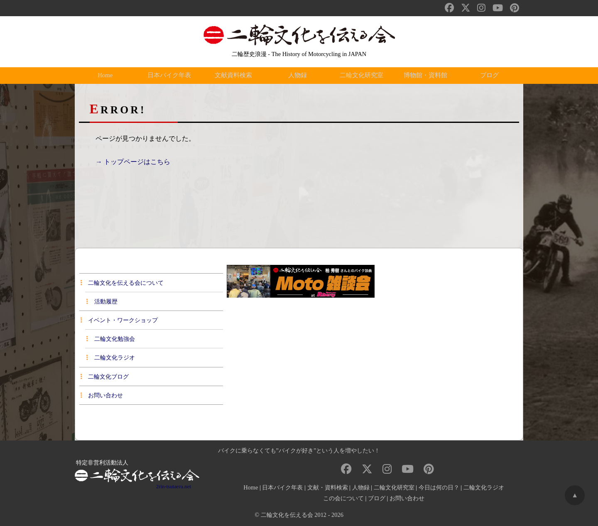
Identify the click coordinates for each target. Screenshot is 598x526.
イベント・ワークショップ (119, 320)
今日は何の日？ (439, 487)
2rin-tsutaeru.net (173, 486)
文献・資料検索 (327, 487)
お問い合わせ (102, 395)
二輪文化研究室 (363, 75)
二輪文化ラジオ (110, 357)
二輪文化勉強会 (110, 338)
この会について (343, 498)
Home (107, 75)
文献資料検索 (235, 75)
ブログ (491, 75)
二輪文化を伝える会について (122, 282)
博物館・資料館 (427, 75)
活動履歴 (101, 301)
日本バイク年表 (170, 75)
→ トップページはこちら (133, 161)
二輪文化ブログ (105, 376)
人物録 (299, 75)
